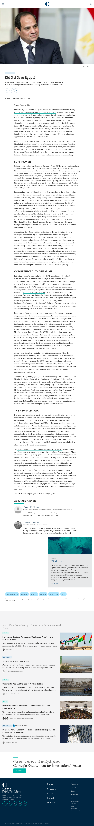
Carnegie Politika (21, 725)
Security (34, 594)
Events (73, 787)
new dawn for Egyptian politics (33, 118)
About (50, 793)
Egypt (63, 594)
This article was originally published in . (34, 494)
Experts (51, 797)
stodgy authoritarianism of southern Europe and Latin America (38, 473)
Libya (26, 216)
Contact (73, 799)
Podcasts (74, 794)
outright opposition (21, 173)
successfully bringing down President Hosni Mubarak (35, 112)
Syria (34, 216)
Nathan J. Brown (25, 98)
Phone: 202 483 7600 (8, 799)
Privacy (73, 806)
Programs (74, 784)
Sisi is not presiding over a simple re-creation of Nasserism (39, 449)
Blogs (73, 791)
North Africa (54, 594)
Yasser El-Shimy (12, 98)
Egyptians (44, 126)
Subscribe (19, 770)
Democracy (24, 594)
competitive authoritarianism (34, 292)
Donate (51, 802)
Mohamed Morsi (20, 171)
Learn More (55, 583)
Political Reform (12, 594)
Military (43, 594)
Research (51, 784)
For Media (74, 808)
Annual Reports (75, 801)
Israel (48, 243)
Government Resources (78, 811)
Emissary (51, 788)
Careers (73, 804)
